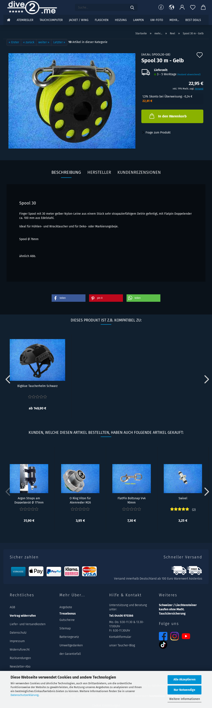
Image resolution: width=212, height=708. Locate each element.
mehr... (174, 20)
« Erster (14, 42)
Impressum (17, 641)
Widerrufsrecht (20, 649)
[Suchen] (132, 7)
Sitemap (65, 628)
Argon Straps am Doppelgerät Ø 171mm (29, 500)
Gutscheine (67, 620)
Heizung (121, 20)
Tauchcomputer (51, 20)
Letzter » (59, 42)
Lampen (138, 20)
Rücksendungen (20, 658)
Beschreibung (66, 172)
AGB (12, 607)
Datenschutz (18, 632)
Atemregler (25, 20)
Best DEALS (193, 20)
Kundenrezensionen (139, 172)
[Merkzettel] (192, 7)
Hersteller (99, 172)
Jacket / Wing (78, 20)
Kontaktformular (120, 637)
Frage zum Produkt (158, 132)
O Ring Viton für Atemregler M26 (80, 500)
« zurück (28, 42)
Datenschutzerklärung (25, 695)
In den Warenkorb (168, 116)
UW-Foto (156, 20)
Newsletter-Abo (20, 666)
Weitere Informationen (184, 699)
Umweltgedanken (71, 645)
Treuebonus (67, 613)
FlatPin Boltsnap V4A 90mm (132, 500)
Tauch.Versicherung (172, 613)
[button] (171, 7)
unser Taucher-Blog (122, 645)
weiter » (43, 42)
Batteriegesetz (69, 637)
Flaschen (102, 20)
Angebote (65, 607)
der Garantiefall (70, 654)
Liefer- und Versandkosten (27, 624)
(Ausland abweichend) (189, 74)
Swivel (183, 498)
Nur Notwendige (184, 690)
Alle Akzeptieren (184, 679)
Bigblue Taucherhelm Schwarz (37, 386)
